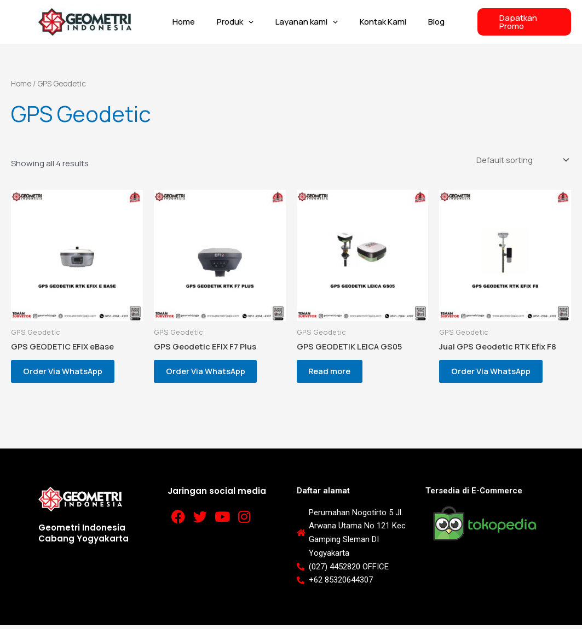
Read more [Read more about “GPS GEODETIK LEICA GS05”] (334, 372)
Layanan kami (303, 22)
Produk (236, 22)
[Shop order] (519, 159)
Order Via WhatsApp (67, 372)
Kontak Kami (373, 21)
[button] (250, 22)
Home (191, 21)
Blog (421, 21)
